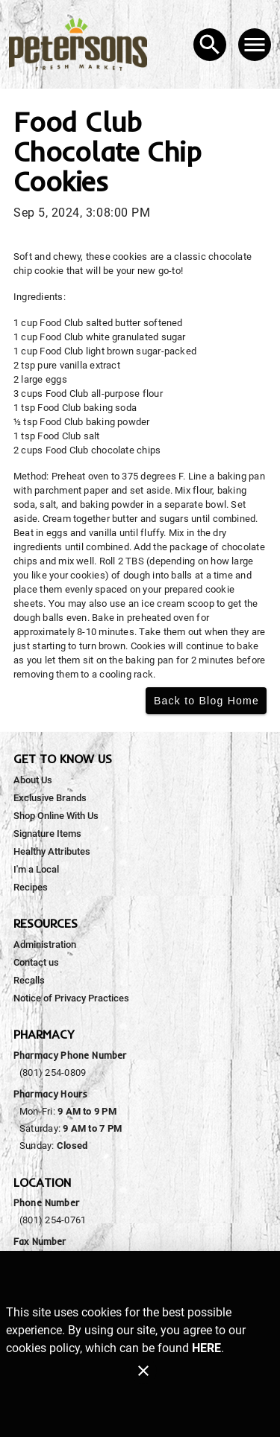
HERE (206, 1348)
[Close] (143, 1370)
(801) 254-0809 (52, 1072)
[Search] (209, 44)
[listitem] (32, 780)
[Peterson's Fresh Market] (82, 44)
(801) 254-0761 (52, 1220)
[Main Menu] (254, 44)
